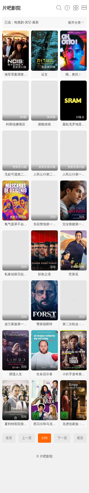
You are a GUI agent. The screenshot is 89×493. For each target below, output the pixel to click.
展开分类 (76, 22)
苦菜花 (73, 274)
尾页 (80, 438)
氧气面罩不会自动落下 (21, 224)
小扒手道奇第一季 (75, 374)
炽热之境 (44, 274)
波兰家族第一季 (16, 324)
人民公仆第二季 (44, 174)
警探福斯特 (44, 324)
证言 (44, 74)
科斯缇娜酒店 (15, 124)
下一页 (62, 438)
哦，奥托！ (73, 74)
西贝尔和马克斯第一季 (49, 424)
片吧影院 (11, 8)
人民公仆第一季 (73, 174)
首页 (9, 438)
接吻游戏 (44, 124)
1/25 (44, 438)
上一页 (27, 438)
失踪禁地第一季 (44, 224)
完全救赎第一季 (73, 224)
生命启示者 (44, 374)
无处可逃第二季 (16, 174)
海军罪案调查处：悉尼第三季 (25, 74)
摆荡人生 (15, 374)
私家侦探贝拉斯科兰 (19, 274)
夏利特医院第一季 (17, 424)
